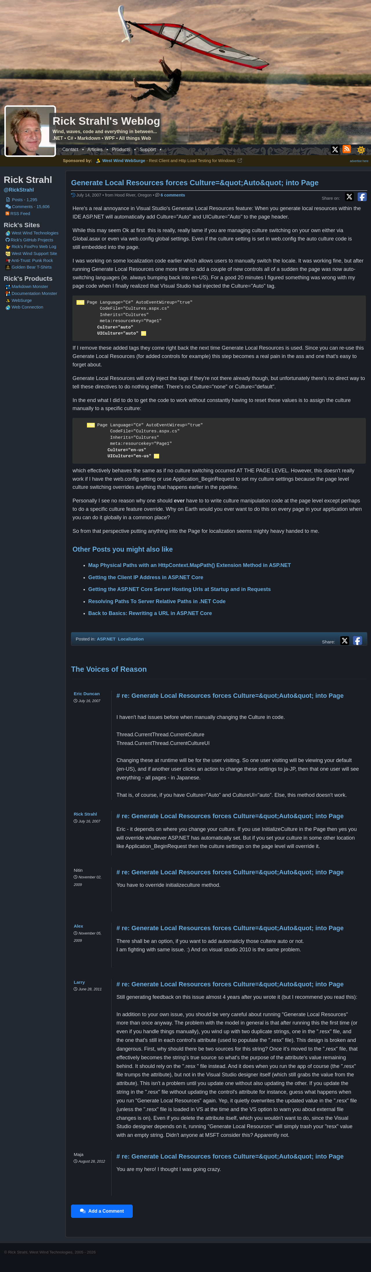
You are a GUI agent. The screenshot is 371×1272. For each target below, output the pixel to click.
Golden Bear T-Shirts (29, 267)
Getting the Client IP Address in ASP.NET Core (146, 577)
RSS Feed (18, 213)
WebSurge (19, 300)
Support (148, 149)
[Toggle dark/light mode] (361, 150)
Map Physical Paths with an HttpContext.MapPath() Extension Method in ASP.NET (190, 565)
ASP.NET (107, 638)
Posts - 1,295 (21, 199)
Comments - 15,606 (28, 206)
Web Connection (24, 307)
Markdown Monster (27, 286)
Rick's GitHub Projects (29, 240)
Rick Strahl (86, 814)
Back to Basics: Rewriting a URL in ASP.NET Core (151, 613)
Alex (79, 926)
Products (121, 149)
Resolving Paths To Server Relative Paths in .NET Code (158, 601)
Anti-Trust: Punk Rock (29, 260)
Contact (70, 149)
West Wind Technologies (35, 233)
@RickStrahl (19, 190)
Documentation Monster (31, 293)
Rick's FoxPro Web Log (31, 246)
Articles (95, 149)
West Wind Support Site (31, 253)
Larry (80, 982)
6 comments (174, 195)
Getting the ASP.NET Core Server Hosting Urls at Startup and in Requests (180, 589)
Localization (132, 638)
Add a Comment (103, 1211)
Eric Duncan (88, 693)
